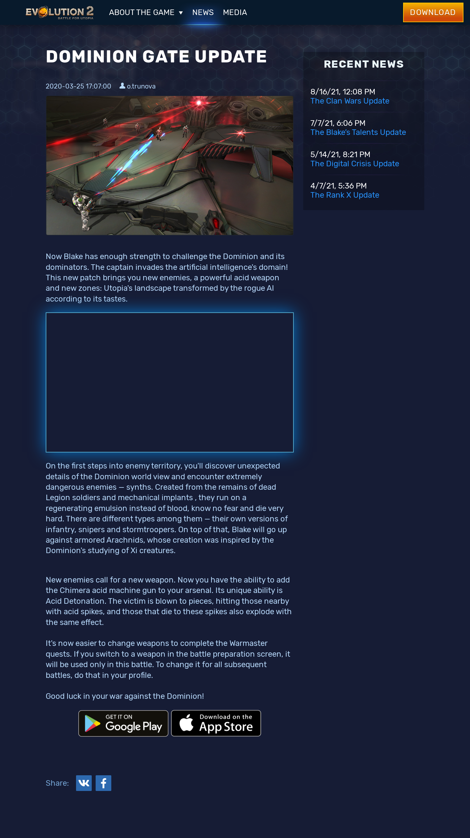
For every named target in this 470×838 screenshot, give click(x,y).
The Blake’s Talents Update (358, 132)
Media (235, 12)
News (203, 12)
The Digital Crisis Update (354, 163)
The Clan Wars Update (349, 101)
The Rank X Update (344, 195)
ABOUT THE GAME (146, 12)
